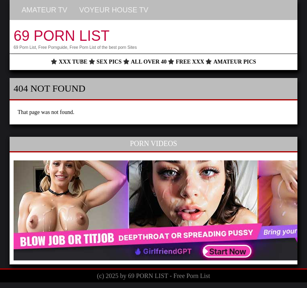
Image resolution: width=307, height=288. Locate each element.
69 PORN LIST (62, 36)
